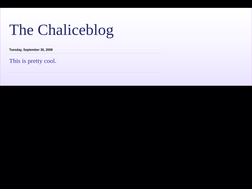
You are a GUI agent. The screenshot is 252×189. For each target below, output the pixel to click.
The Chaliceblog (61, 29)
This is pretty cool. (32, 60)
